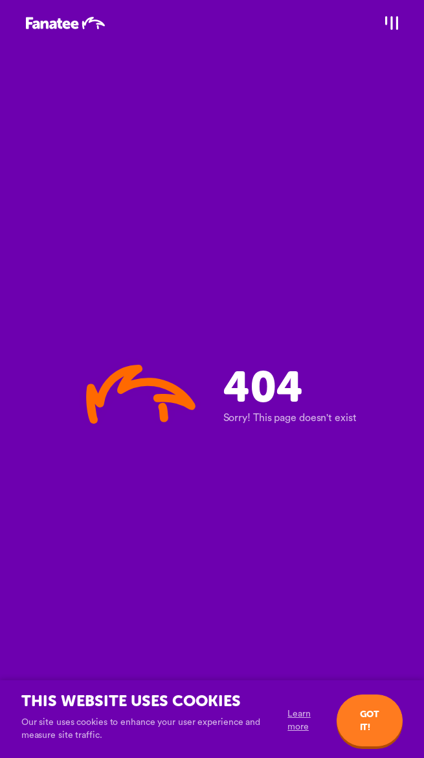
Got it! (370, 721)
